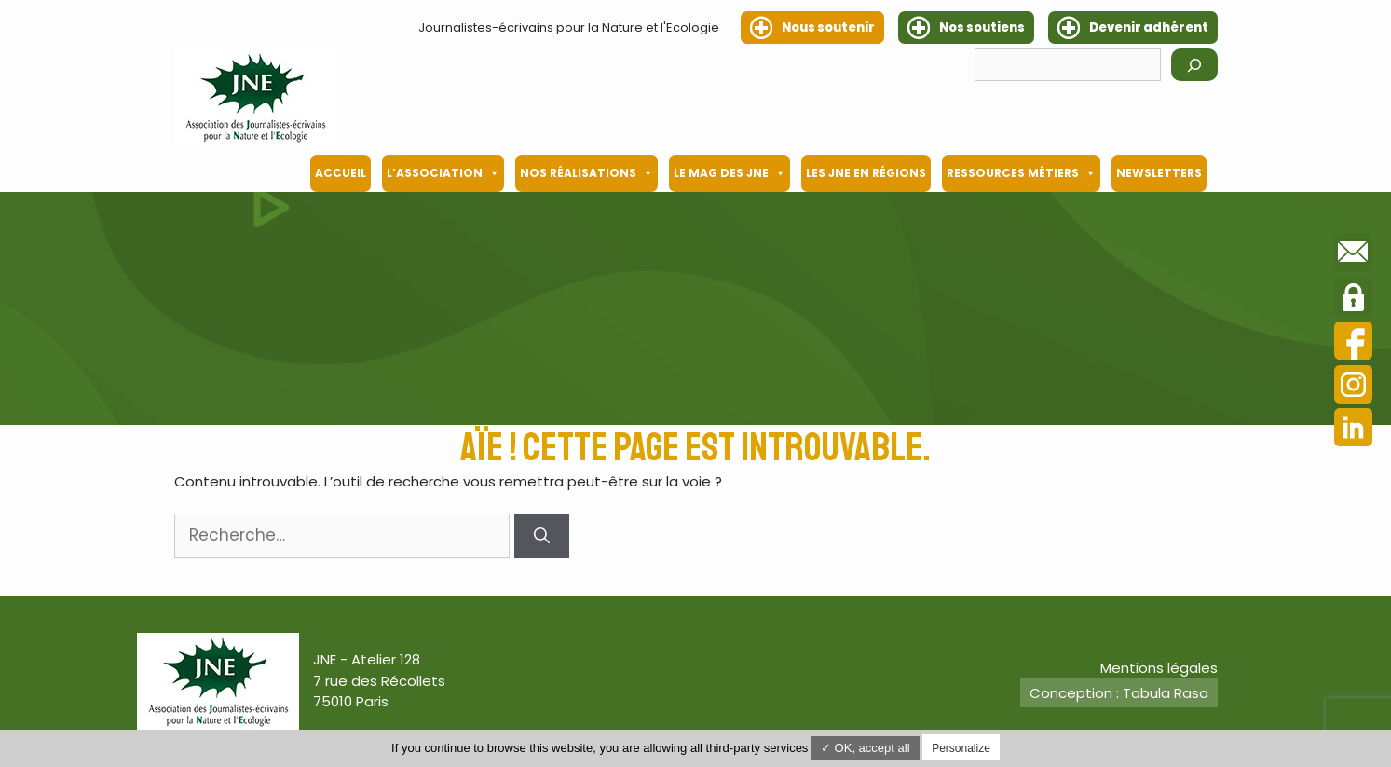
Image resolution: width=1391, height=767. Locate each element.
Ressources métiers (1021, 173)
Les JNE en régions (866, 173)
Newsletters (1159, 173)
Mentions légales (1159, 668)
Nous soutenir (828, 27)
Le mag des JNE (729, 173)
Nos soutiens (982, 27)
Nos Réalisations (586, 173)
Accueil (340, 173)
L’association (443, 173)
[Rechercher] (1194, 64)
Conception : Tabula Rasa (1119, 693)
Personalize (961, 748)
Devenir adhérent (1148, 27)
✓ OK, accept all (865, 748)
